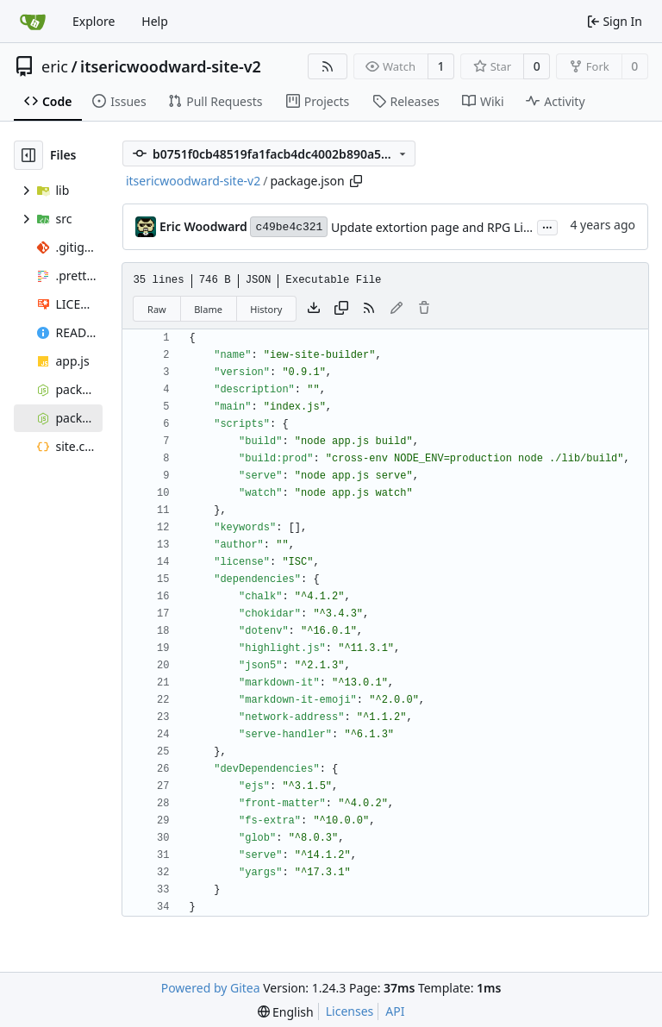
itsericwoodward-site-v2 (170, 66)
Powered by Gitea (210, 988)
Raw (156, 309)
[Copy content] (341, 308)
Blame (208, 309)
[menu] (286, 1012)
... (547, 226)
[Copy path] (356, 181)
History (266, 309)
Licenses (350, 1011)
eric (54, 66)
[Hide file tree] (28, 155)
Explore (93, 21)
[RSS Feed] (327, 66)
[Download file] (314, 308)
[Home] (33, 21)
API (394, 1011)
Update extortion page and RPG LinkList (444, 227)
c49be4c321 (288, 227)
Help (154, 21)
